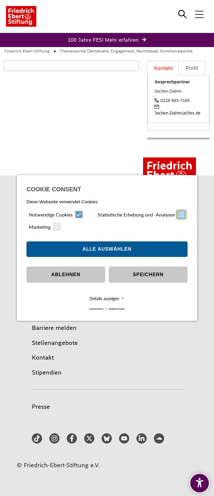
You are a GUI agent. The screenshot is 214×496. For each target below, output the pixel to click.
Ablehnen (66, 274)
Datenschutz (117, 309)
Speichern (148, 274)
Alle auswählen (107, 249)
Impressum (96, 309)
